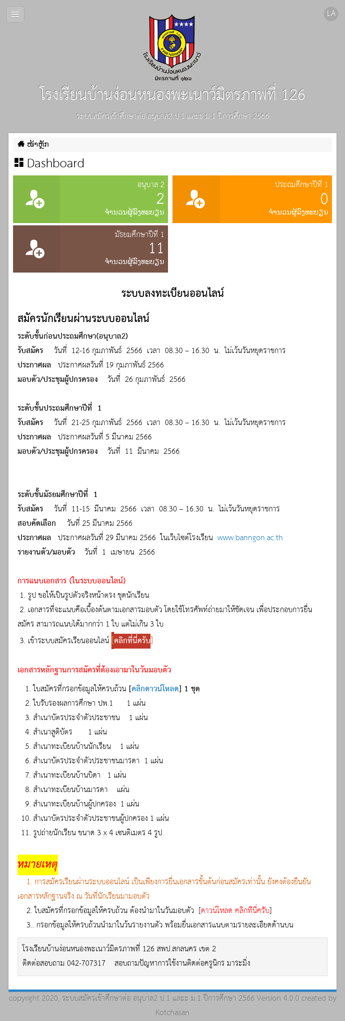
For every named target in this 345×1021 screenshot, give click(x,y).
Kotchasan (172, 1013)
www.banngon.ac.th (250, 538)
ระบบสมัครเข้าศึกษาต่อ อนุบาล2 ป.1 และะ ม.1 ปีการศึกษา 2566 (158, 999)
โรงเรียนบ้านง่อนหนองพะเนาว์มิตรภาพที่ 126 (172, 61)
